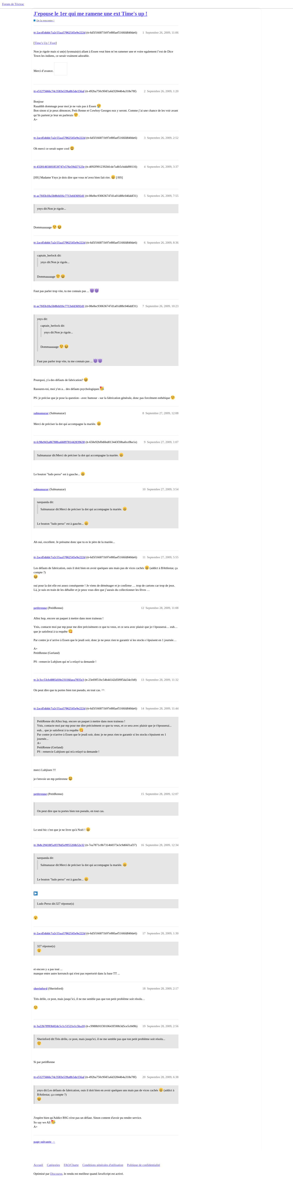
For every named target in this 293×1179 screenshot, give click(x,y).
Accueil (38, 1165)
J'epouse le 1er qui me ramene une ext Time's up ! (90, 14)
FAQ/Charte (71, 1165)
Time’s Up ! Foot (45, 43)
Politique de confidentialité (143, 1165)
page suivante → (44, 1141)
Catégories (53, 1165)
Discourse (56, 1173)
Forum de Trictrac (13, 4)
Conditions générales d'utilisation (102, 1165)
